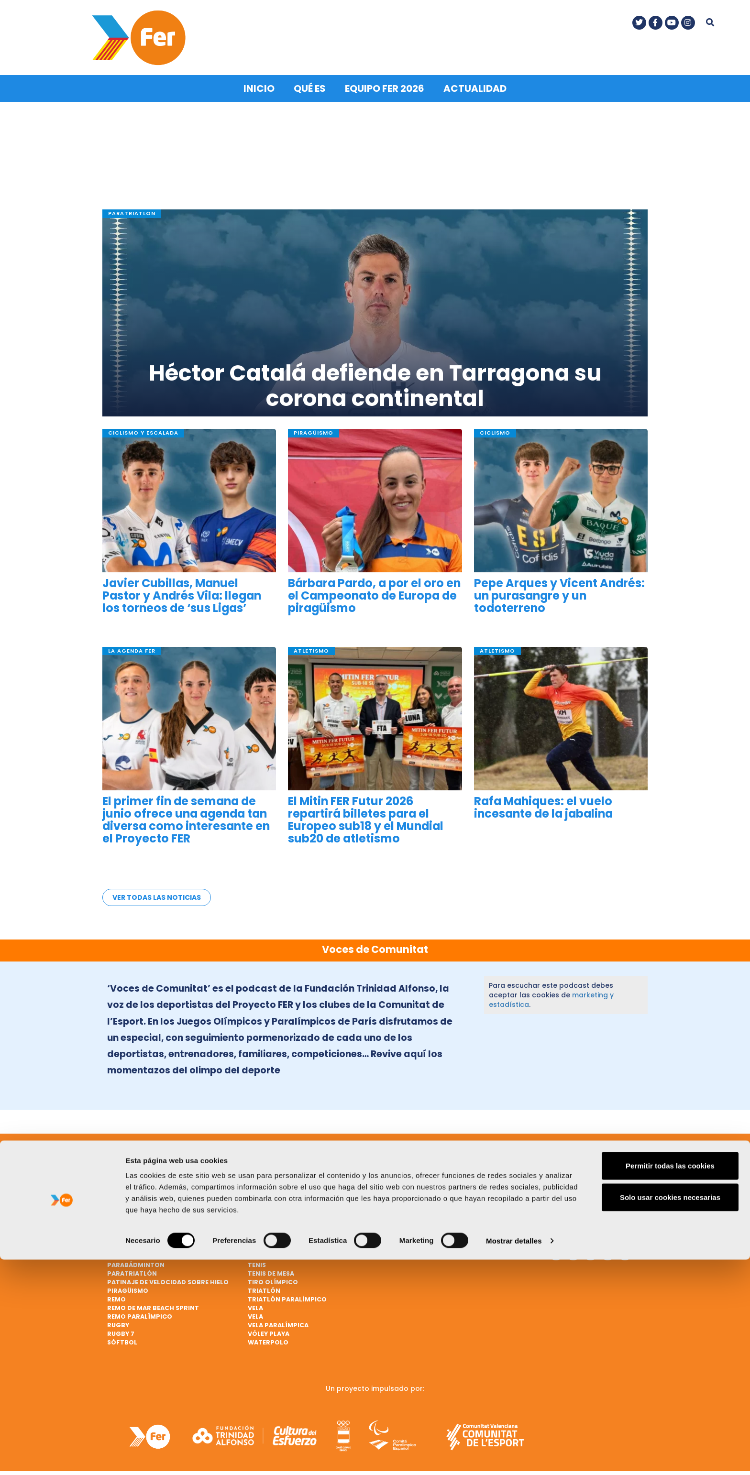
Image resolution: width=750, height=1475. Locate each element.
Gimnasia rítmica (278, 1208)
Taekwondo (269, 1251)
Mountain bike (413, 1225)
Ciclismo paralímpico (287, 1156)
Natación (405, 1234)
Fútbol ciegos (273, 1191)
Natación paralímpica (147, 1251)
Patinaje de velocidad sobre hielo (168, 1277)
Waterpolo (268, 1337)
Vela (255, 1303)
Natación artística (423, 1242)
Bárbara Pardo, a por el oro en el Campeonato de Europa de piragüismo (374, 591)
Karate (400, 1173)
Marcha (402, 1217)
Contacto (576, 1178)
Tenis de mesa (271, 1268)
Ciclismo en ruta (137, 1242)
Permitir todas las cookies (670, 1381)
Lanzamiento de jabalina (432, 1182)
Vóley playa (268, 1328)
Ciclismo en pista (137, 1234)
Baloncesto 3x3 (135, 1191)
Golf (256, 1217)
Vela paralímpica (278, 1320)
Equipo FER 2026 (384, 83)
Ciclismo (123, 1217)
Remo (116, 1294)
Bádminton (127, 1173)
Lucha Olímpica (415, 1199)
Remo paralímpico (139, 1311)
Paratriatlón (132, 1268)
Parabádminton (136, 1260)
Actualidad (475, 83)
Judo (397, 1156)
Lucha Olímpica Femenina (432, 1208)
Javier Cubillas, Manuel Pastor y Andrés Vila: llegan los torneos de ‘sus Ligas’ (181, 591)
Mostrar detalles (514, 1456)
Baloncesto (129, 1182)
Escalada (264, 1165)
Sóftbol (122, 1337)
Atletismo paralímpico (148, 1165)
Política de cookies (577, 1217)
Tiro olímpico (273, 1277)
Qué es (310, 83)
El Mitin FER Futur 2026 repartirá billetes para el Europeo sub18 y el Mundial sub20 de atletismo (365, 814)
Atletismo (125, 1156)
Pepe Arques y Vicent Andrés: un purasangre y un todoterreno (559, 591)
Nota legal (577, 1195)
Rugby (118, 1320)
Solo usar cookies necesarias (670, 1413)
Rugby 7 (120, 1328)
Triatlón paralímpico (287, 1294)
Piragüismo (127, 1285)
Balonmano (128, 1199)
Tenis (257, 1260)
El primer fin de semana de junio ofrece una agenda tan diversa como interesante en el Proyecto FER (186, 814)
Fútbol (260, 1182)
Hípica (259, 1234)
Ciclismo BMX (130, 1225)
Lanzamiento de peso (425, 1191)
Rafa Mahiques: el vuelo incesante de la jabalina (543, 801)
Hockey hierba (273, 1242)
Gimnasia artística (282, 1199)
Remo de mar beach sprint (153, 1303)
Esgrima (262, 1173)
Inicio (259, 83)
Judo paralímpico (420, 1165)
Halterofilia (270, 1225)
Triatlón (264, 1285)
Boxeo (118, 1208)
